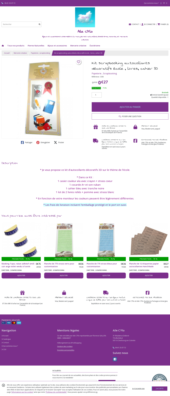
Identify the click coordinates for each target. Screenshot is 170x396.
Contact (5, 342)
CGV (4, 349)
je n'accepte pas (138, 388)
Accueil (7, 53)
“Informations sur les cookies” (22, 392)
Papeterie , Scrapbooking (104, 73)
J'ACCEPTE (159, 388)
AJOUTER (21, 275)
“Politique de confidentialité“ (56, 392)
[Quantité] (97, 95)
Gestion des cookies (64, 346)
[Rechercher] (39, 24)
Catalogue (6, 339)
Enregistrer (43, 142)
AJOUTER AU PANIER (130, 107)
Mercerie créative (20, 53)
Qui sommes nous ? (10, 346)
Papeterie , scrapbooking (40, 53)
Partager (26, 142)
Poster (59, 142)
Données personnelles (65, 350)
